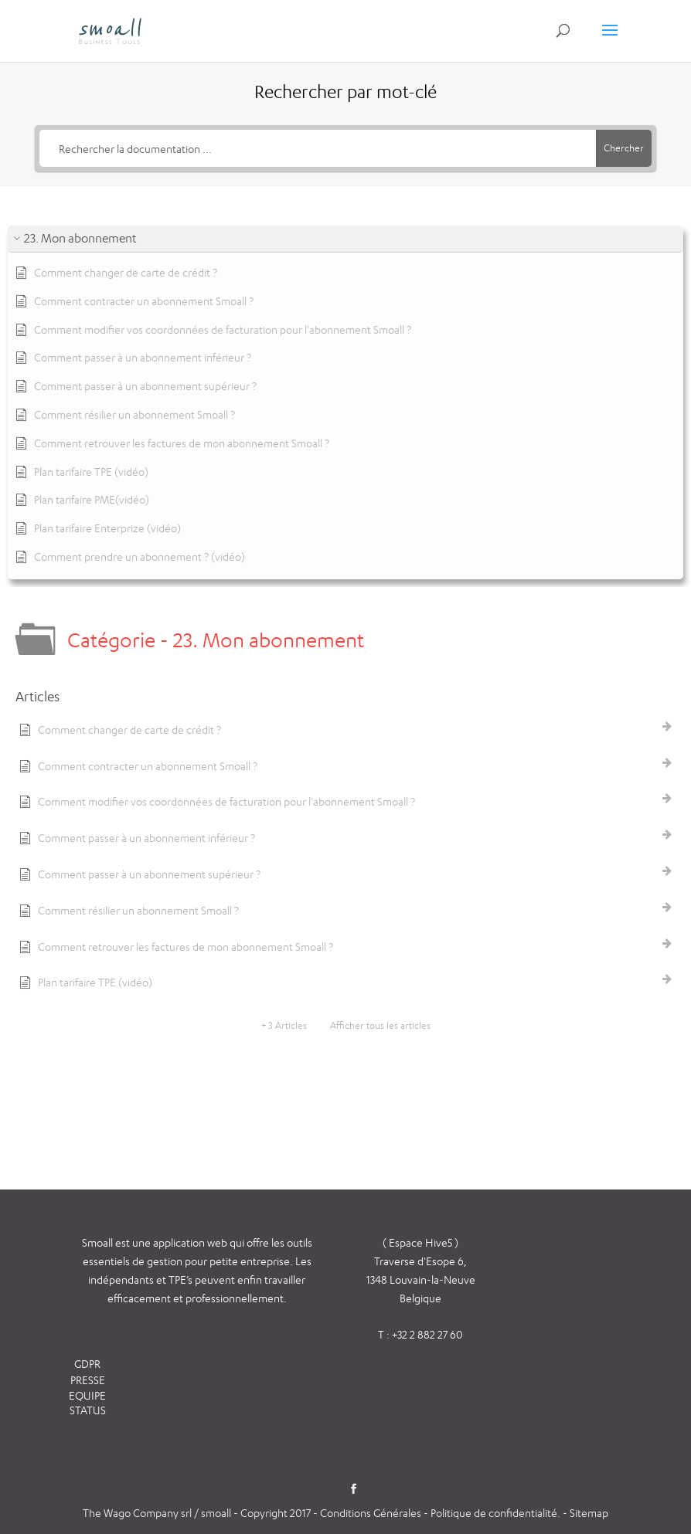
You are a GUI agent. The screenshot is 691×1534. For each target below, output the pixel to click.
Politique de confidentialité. (495, 1512)
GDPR (87, 1363)
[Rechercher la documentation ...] (318, 148)
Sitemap (589, 1512)
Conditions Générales (372, 1512)
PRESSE (87, 1379)
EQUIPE (87, 1395)
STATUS (88, 1410)
